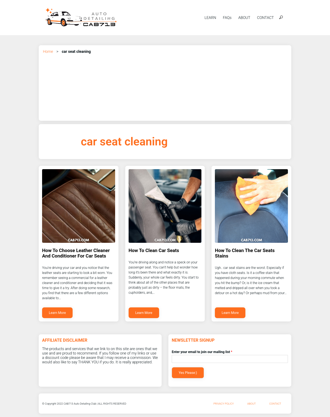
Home (48, 51)
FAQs (227, 17)
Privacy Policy (223, 403)
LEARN (210, 17)
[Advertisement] (165, 85)
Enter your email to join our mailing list (202, 352)
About (251, 403)
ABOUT (244, 17)
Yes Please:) (188, 373)
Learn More (57, 313)
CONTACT (265, 17)
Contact (275, 403)
